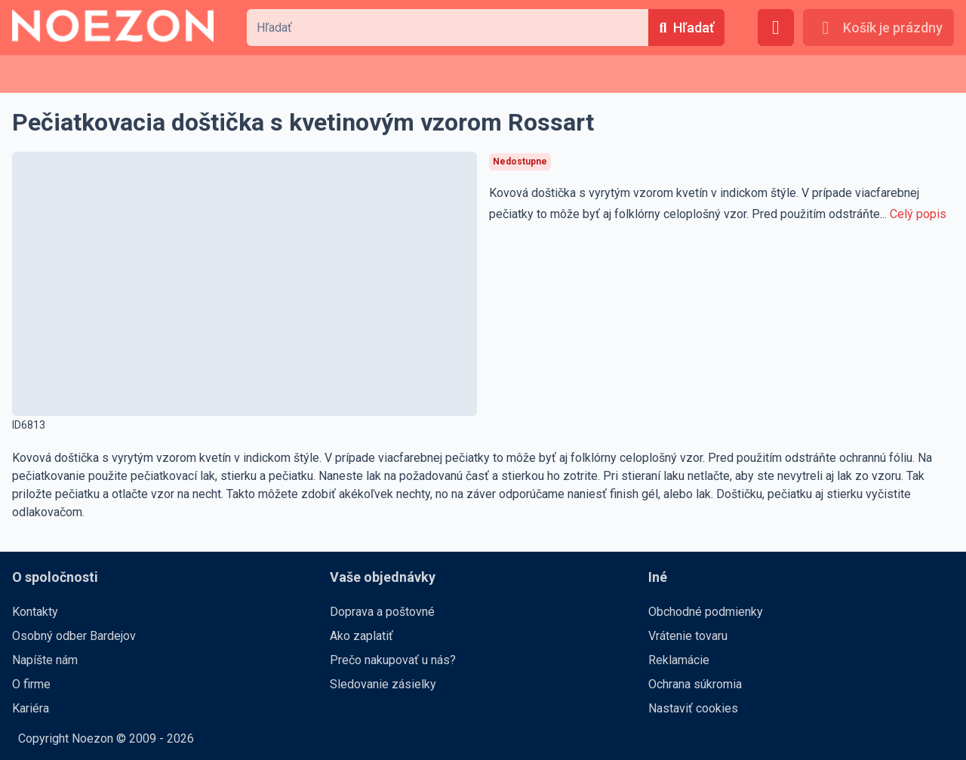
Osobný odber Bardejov (74, 636)
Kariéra (30, 708)
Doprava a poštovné (382, 612)
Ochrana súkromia (695, 684)
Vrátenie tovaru (688, 636)
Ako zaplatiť (361, 636)
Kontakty (35, 612)
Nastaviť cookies (693, 708)
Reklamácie (678, 660)
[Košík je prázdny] (878, 27)
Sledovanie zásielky (383, 684)
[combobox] (447, 27)
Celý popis (918, 214)
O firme (31, 684)
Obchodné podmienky (705, 612)
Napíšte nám (45, 660)
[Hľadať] (686, 27)
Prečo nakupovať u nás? (393, 660)
